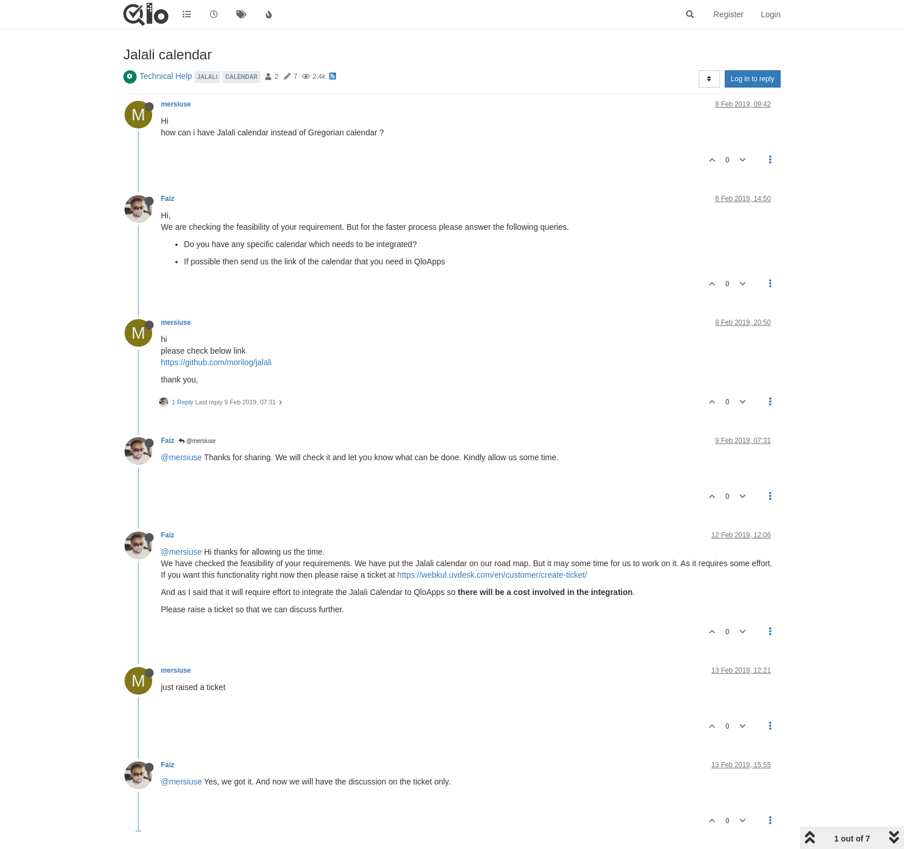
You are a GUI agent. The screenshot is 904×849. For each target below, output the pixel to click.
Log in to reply (752, 79)
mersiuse (176, 104)
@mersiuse (197, 441)
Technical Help (166, 76)
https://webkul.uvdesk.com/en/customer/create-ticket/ (492, 574)
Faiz (167, 199)
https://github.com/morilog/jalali (216, 362)
